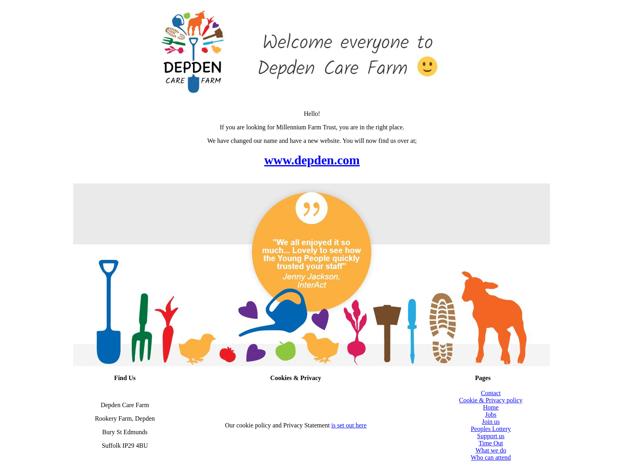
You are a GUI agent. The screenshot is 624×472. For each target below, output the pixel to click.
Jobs (490, 414)
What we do (491, 450)
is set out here (349, 425)
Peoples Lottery (491, 428)
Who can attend (491, 457)
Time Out (491, 443)
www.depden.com (312, 160)
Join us (491, 421)
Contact (491, 393)
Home (491, 407)
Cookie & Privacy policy (491, 400)
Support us (491, 436)
